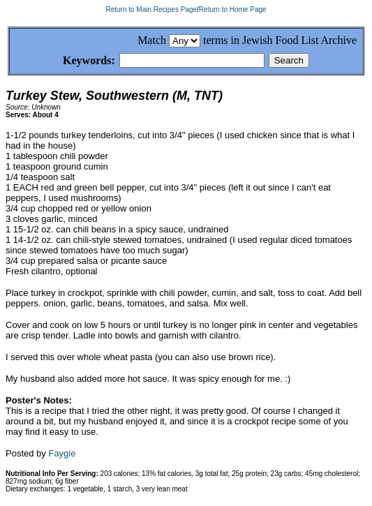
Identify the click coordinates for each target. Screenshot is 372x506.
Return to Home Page (233, 9)
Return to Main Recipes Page (151, 9)
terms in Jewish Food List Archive (280, 40)
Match (151, 40)
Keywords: (72, 61)
